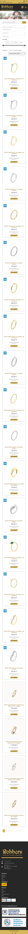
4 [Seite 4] (11, 830)
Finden (24, 22)
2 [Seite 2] (6, 830)
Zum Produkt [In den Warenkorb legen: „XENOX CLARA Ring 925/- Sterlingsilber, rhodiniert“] (14, 198)
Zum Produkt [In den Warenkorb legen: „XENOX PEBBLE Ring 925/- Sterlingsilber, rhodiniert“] (14, 456)
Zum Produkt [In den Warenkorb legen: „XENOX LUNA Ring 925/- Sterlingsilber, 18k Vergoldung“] (14, 235)
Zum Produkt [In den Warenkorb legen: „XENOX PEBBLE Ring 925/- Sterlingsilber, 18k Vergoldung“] (14, 419)
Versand (15, 85)
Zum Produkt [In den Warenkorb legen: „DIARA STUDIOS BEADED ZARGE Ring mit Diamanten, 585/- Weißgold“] (14, 788)
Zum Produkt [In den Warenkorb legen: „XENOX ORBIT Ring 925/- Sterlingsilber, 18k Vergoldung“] (14, 567)
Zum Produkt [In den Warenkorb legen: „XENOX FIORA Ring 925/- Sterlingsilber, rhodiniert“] (14, 530)
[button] (25, 7)
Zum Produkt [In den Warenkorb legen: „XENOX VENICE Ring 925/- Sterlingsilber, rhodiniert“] (14, 677)
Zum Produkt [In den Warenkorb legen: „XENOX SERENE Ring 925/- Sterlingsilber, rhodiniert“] (14, 382)
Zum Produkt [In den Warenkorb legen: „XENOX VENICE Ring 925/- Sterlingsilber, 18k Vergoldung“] (14, 640)
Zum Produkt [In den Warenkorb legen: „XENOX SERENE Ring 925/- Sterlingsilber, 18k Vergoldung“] (14, 346)
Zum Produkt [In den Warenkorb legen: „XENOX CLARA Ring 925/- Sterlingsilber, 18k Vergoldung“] (14, 161)
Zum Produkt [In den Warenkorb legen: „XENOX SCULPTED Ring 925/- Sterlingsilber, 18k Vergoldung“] (14, 493)
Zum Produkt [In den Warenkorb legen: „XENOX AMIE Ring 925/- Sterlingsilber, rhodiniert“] (14, 125)
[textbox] (14, 27)
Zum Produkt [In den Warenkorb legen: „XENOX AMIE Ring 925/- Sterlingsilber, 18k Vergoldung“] (14, 88)
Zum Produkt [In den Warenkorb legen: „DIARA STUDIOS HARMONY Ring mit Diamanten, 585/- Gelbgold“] (14, 751)
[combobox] (14, 26)
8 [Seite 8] (19, 830)
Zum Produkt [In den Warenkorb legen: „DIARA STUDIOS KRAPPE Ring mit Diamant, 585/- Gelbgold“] (14, 824)
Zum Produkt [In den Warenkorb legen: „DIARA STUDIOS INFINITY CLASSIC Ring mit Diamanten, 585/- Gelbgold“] (14, 714)
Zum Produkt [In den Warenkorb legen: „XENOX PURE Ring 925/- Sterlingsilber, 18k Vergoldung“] (14, 309)
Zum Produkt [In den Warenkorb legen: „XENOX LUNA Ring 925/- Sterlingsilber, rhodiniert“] (14, 272)
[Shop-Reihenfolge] (16, 53)
